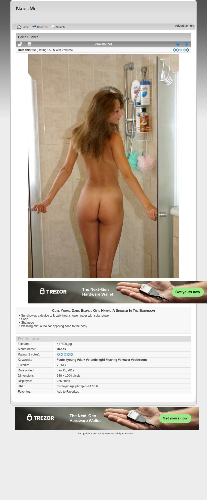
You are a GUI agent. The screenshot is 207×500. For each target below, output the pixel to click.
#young (70, 360)
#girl (101, 360)
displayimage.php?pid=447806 (77, 386)
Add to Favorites (68, 391)
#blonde (92, 360)
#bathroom (139, 360)
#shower (124, 360)
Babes (61, 349)
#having (111, 360)
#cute (61, 360)
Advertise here (184, 26)
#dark (81, 360)
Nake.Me (109, 433)
